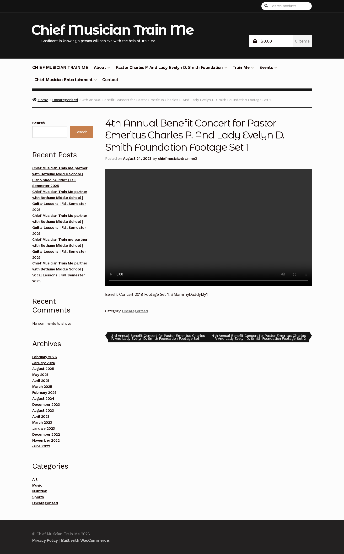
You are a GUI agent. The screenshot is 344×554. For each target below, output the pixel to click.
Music (37, 485)
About (100, 67)
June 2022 (41, 446)
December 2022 (46, 434)
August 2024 (43, 398)
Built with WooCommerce (85, 540)
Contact (110, 79)
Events (266, 67)
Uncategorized (65, 100)
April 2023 (40, 416)
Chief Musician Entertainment (63, 79)
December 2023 (46, 404)
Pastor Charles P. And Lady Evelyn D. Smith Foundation (169, 67)
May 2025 (40, 375)
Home (43, 100)
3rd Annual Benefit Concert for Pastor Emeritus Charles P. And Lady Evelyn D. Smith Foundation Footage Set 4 (152, 338)
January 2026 (43, 363)
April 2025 (40, 380)
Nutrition (39, 491)
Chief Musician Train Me (112, 30)
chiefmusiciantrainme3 (177, 158)
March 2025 (42, 386)
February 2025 (44, 392)
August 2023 (43, 410)
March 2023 (42, 422)
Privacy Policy (45, 540)
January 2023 (43, 428)
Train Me (240, 67)
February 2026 (44, 357)
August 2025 (43, 369)
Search (38, 123)
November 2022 (46, 440)
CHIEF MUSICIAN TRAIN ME (60, 67)
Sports (38, 497)
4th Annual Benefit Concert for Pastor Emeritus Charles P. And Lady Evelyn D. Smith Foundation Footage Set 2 (264, 338)
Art (35, 479)
